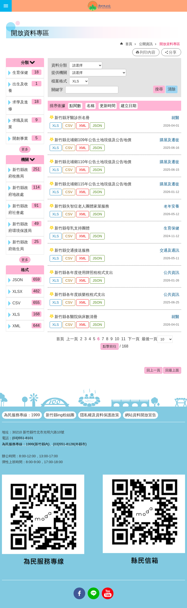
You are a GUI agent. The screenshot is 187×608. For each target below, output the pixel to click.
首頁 (128, 44)
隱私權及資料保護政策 (99, 415)
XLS (55, 126)
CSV (69, 126)
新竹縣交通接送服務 (72, 250)
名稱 (90, 106)
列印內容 (147, 52)
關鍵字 (57, 90)
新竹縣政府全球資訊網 (99, 6)
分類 (25, 62)
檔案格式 (59, 81)
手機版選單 (6, 6)
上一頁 (72, 339)
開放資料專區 (169, 44)
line (93, 587)
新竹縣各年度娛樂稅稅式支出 (80, 294)
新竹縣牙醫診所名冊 (72, 118)
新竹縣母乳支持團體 (72, 228)
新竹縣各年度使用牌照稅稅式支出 (84, 272)
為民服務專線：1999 (22, 415)
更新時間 (107, 106)
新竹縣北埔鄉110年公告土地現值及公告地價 (93, 162)
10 (117, 339)
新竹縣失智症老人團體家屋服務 (82, 206)
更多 (24, 149)
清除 (172, 89)
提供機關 (59, 72)
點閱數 (75, 106)
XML (82, 126)
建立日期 (128, 106)
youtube (108, 587)
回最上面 (172, 370)
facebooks (79, 587)
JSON (97, 126)
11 (123, 339)
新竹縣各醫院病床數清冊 (76, 317)
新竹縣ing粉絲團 (60, 415)
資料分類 (59, 65)
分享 (173, 52)
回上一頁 (153, 370)
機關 (25, 160)
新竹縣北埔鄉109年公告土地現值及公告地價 (93, 140)
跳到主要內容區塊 (2, 2)
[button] (110, 346)
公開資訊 (146, 44)
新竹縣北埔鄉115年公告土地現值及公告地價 (93, 184)
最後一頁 (149, 339)
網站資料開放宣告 (140, 415)
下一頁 (134, 339)
